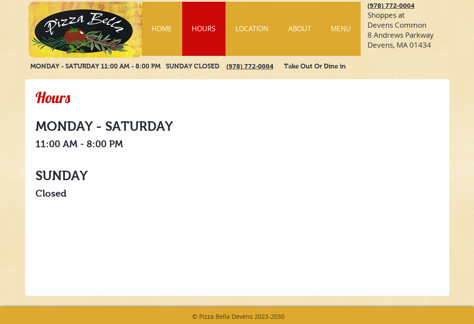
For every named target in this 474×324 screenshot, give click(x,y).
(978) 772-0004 (391, 5)
